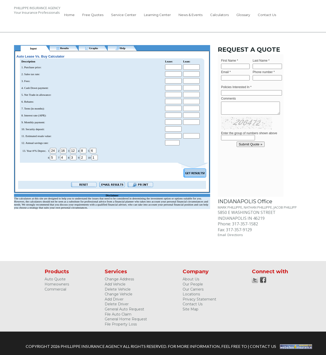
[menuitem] (69, 16)
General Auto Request (124, 309)
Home (69, 15)
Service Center (123, 15)
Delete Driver (117, 304)
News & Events (190, 15)
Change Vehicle (118, 294)
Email (222, 235)
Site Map (190, 309)
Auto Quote (55, 279)
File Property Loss (121, 324)
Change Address (119, 279)
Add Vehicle (115, 284)
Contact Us (267, 15)
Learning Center (157, 15)
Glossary (243, 15)
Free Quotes (92, 15)
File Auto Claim (118, 314)
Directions (235, 235)
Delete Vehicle (118, 289)
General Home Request (126, 319)
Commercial (55, 289)
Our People (193, 284)
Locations (191, 294)
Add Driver (114, 299)
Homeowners (57, 284)
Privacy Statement (199, 299)
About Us (191, 279)
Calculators (219, 15)
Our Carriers (193, 289)
